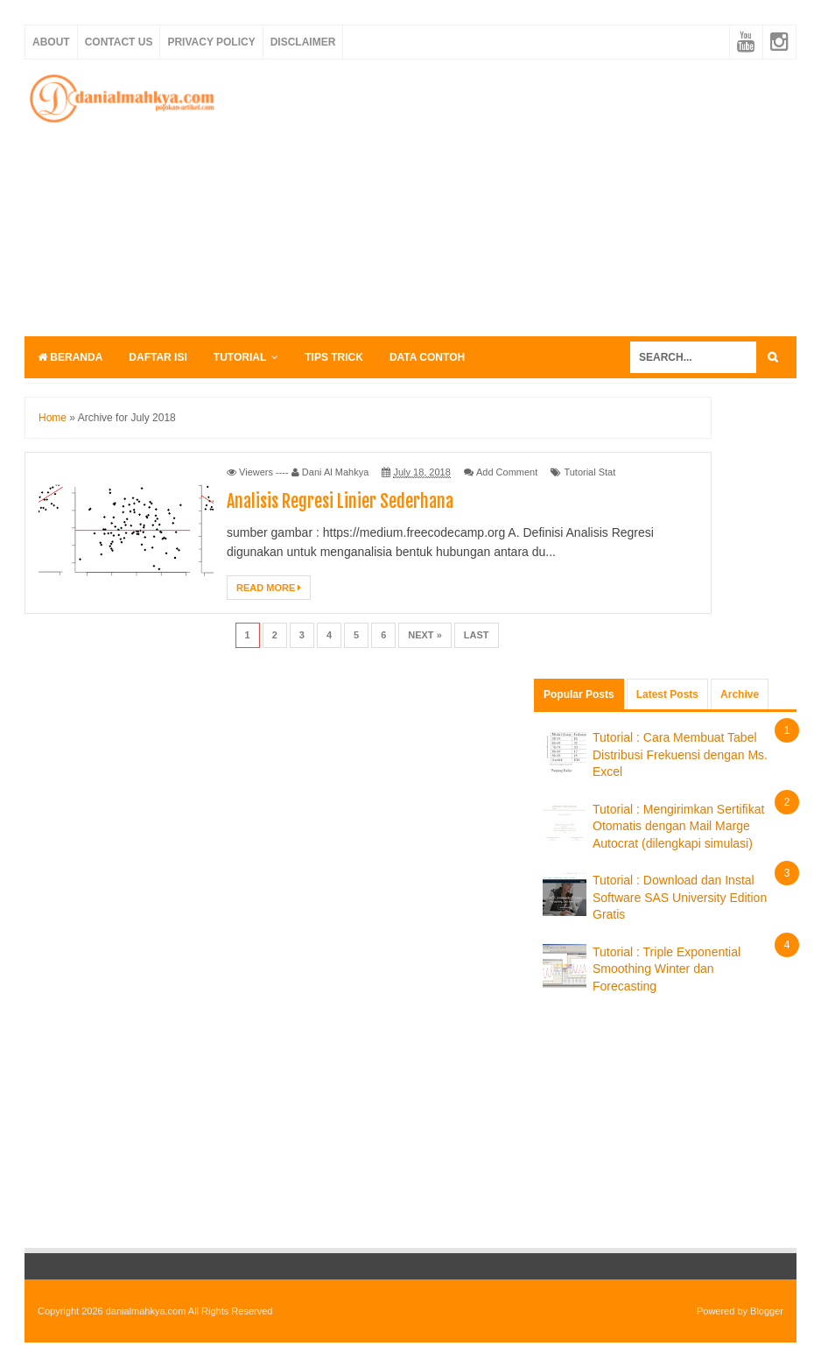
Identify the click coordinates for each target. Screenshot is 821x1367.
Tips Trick (334, 357)
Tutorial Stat (589, 472)
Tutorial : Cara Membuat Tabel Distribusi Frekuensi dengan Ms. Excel (680, 754)
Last (476, 635)
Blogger (766, 1311)
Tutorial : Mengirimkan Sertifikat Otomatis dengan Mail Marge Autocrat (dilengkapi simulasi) (678, 826)
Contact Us (119, 42)
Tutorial (240, 357)
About (51, 42)
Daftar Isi (157, 357)
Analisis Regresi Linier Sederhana (340, 501)
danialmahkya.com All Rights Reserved (189, 1311)
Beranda (70, 357)
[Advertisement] (528, 195)
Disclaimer (303, 42)
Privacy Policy (211, 42)
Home (53, 418)
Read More (268, 587)
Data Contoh (427, 357)
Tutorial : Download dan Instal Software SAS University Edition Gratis (680, 897)
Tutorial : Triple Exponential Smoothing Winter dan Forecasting (666, 969)
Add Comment (506, 472)
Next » (425, 635)
